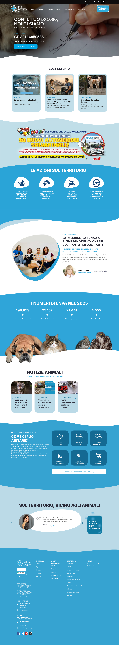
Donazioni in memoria (73, 579)
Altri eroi (69, 595)
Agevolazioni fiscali (73, 592)
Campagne (54, 578)
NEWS (89, 561)
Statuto (38, 564)
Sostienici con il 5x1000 (26, 46)
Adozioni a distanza (73, 570)
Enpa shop (70, 564)
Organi (38, 567)
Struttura (38, 570)
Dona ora (70, 576)
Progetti (53, 569)
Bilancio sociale (56, 575)
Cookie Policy (21, 572)
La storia (38, 573)
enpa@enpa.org (24, 610)
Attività (53, 566)
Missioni (53, 572)
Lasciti (69, 583)
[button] (11, 523)
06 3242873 (23, 607)
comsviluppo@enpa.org (26, 628)
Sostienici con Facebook (74, 586)
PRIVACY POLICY (21, 570)
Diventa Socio (71, 573)
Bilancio (38, 576)
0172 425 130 (23, 625)
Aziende (69, 589)
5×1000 (69, 567)
